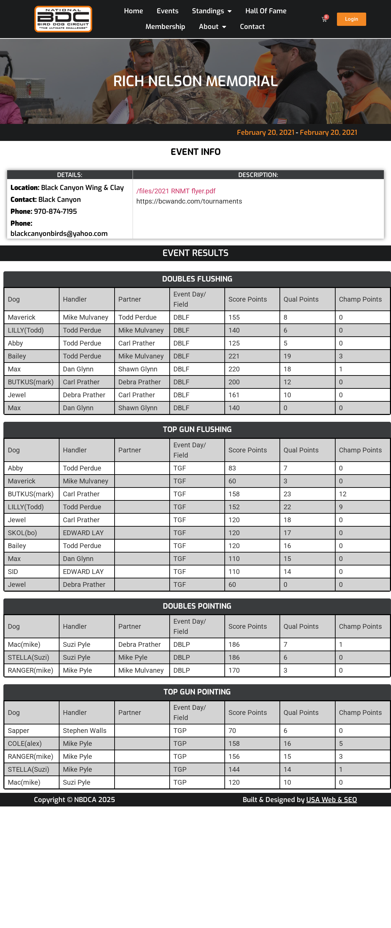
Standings (212, 11)
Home (133, 11)
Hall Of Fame (266, 11)
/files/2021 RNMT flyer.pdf (176, 191)
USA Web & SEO (331, 799)
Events (167, 11)
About (212, 27)
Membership (165, 26)
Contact (252, 26)
